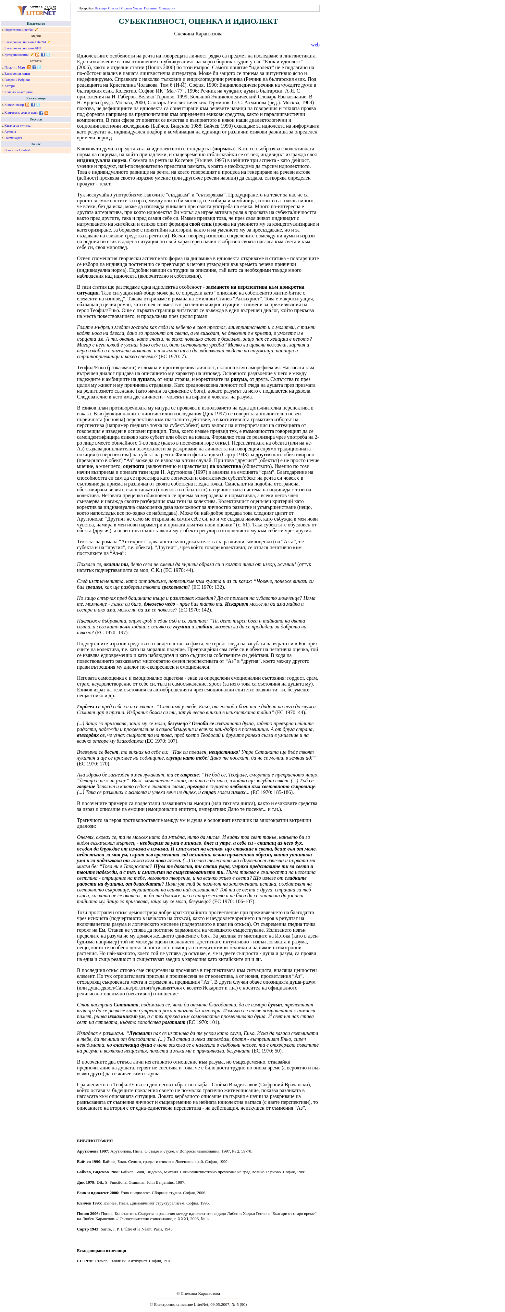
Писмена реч (13, 138)
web (315, 44)
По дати (10, 67)
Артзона (10, 131)
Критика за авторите (19, 92)
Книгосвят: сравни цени (21, 112)
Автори (10, 86)
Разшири (101, 8)
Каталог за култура (18, 125)
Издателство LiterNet (19, 30)
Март (21, 67)
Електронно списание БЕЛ (23, 48)
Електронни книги (17, 73)
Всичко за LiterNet (17, 150)
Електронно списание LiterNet (25, 42)
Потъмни (150, 8)
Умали (137, 8)
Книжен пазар (14, 105)
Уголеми (126, 8)
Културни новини (17, 55)
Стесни (113, 8)
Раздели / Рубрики (17, 80)
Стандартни (167, 8)
